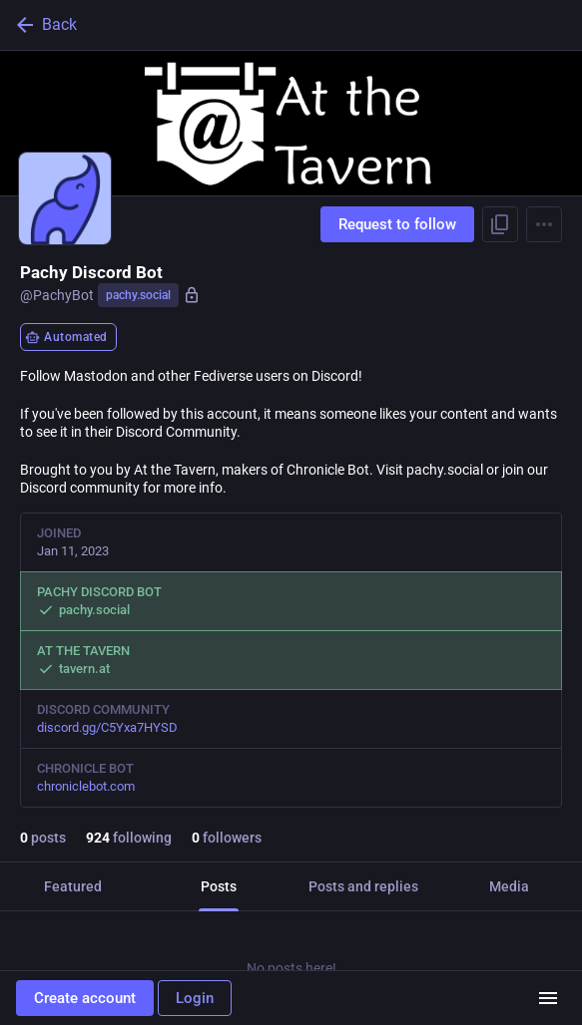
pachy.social (138, 295)
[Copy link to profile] (500, 224)
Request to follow (397, 224)
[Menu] (544, 224)
